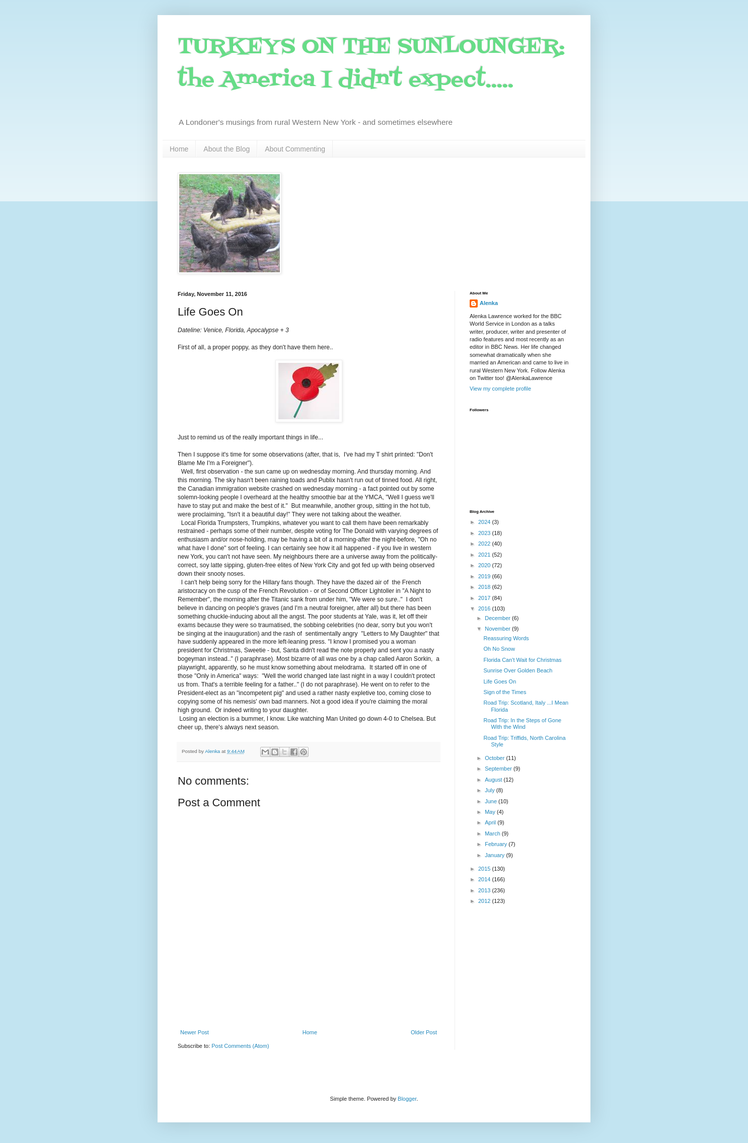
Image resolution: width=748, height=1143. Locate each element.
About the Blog (226, 149)
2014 (485, 879)
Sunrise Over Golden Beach (517, 670)
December (498, 618)
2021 (485, 555)
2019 (485, 576)
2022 (485, 544)
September (499, 769)
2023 (485, 533)
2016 (485, 608)
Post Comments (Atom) (240, 1046)
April (491, 822)
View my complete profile (500, 389)
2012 (485, 901)
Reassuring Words (506, 638)
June (491, 801)
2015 (485, 869)
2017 (485, 598)
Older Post (424, 1032)
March (493, 833)
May (491, 812)
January (495, 855)
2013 (485, 890)
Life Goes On (499, 681)
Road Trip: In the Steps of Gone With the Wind (522, 723)
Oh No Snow (498, 649)
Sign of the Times (504, 692)
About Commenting (295, 149)
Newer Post (194, 1032)
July (490, 790)
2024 (485, 522)
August (494, 780)
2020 (485, 565)
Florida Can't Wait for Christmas (522, 660)
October (495, 758)
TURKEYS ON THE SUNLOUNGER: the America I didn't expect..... (371, 63)
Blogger (407, 1099)
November (498, 629)
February (496, 844)
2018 (485, 587)
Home (179, 149)
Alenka (489, 303)
